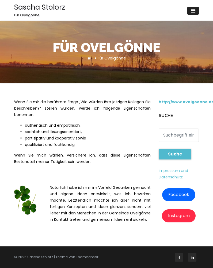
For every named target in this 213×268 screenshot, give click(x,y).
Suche (175, 154)
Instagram (179, 216)
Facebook (178, 194)
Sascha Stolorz (39, 10)
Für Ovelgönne (112, 58)
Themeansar (87, 256)
